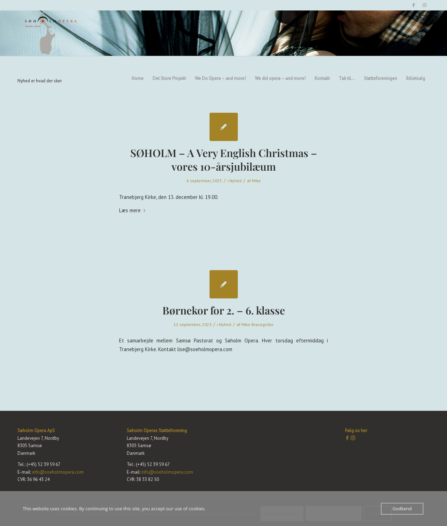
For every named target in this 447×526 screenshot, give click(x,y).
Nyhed (235, 180)
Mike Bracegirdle (257, 324)
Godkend (402, 508)
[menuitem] (137, 33)
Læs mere (133, 210)
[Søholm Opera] (51, 33)
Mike (256, 180)
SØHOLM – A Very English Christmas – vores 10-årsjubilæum (223, 159)
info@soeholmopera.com (57, 472)
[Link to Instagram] (424, 5)
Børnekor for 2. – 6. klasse (223, 310)
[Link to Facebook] (414, 5)
